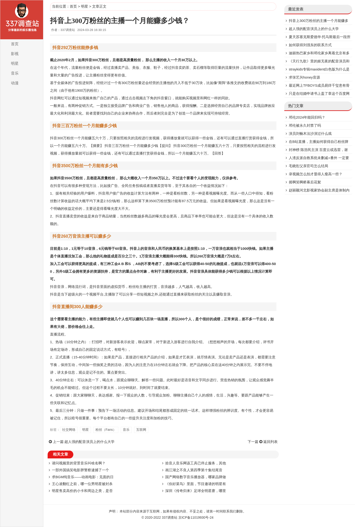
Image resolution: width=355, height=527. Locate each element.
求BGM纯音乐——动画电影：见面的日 (83, 477)
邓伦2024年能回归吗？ (307, 117)
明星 (15, 63)
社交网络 (68, 430)
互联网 (141, 430)
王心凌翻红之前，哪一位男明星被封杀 (82, 484)
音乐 (15, 73)
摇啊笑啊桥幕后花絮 (305, 182)
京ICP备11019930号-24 (196, 517)
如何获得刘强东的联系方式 (310, 45)
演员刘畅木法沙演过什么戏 (310, 133)
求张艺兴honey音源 (304, 77)
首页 (15, 44)
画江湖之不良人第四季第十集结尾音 (193, 470)
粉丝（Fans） (105, 430)
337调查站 (169, 517)
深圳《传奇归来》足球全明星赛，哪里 (195, 491)
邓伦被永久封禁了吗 (305, 125)
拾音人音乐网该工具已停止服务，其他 (195, 463)
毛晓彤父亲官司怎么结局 (308, 166)
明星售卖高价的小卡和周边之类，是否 (82, 491)
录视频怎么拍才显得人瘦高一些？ (315, 174)
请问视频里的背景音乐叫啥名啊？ (78, 463)
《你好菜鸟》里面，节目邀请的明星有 (195, 484)
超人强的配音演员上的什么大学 (90, 442)
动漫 (15, 83)
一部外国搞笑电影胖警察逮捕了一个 (80, 470)
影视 (15, 54)
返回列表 (270, 442)
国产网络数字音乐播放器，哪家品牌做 (195, 477)
